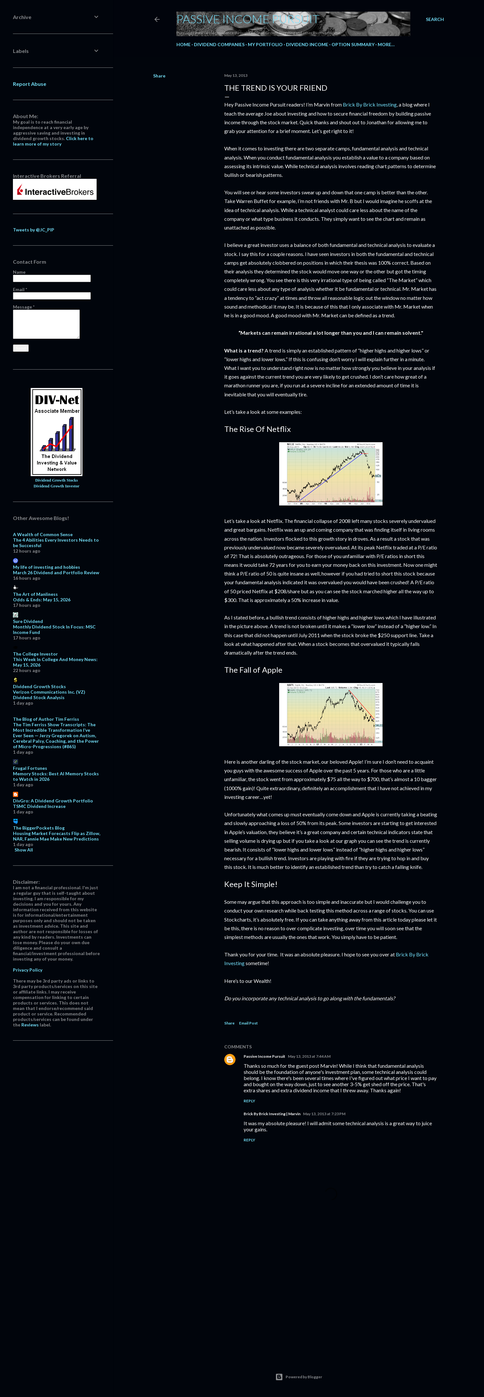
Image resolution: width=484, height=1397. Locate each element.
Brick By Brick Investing (370, 104)
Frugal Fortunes (30, 768)
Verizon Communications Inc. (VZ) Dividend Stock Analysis (49, 694)
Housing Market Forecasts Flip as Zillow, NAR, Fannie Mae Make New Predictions (56, 836)
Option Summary (352, 44)
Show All (24, 849)
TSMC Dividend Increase (39, 806)
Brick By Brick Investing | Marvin (272, 1113)
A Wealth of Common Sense (43, 534)
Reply (249, 1100)
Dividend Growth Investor (56, 486)
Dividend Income (307, 44)
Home (183, 44)
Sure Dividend (28, 621)
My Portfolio (265, 44)
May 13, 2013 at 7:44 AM (309, 1056)
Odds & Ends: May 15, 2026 (41, 599)
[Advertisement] (330, 1295)
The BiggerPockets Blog (39, 828)
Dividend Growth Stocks (56, 480)
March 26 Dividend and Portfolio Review (56, 572)
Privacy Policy (27, 970)
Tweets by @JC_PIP (33, 229)
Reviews (30, 1024)
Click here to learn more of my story (53, 141)
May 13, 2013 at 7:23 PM (324, 1113)
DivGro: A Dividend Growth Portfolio (53, 800)
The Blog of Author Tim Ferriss (46, 719)
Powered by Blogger (298, 1377)
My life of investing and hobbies (46, 567)
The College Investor (35, 654)
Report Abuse (29, 84)
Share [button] (159, 75)
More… (386, 44)
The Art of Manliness (35, 594)
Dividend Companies (219, 44)
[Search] (435, 19)
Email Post (248, 1023)
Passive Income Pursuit (248, 19)
